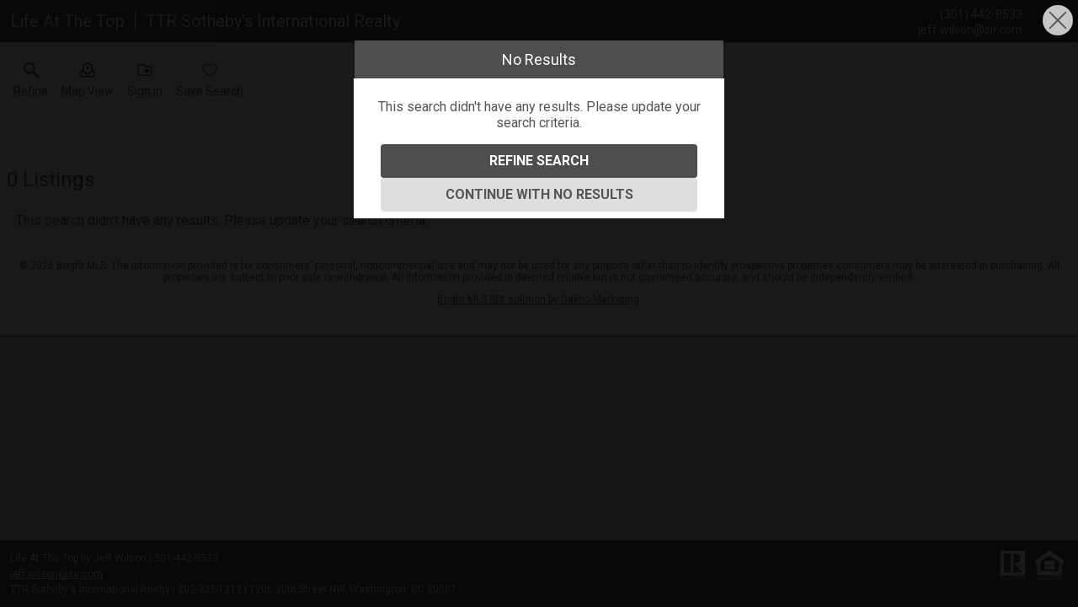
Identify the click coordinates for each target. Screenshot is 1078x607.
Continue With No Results (539, 194)
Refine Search (539, 161)
